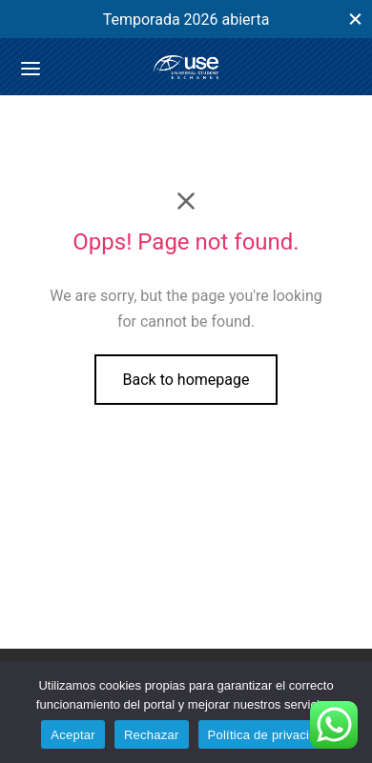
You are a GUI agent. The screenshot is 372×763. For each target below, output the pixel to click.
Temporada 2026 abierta (186, 19)
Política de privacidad (269, 735)
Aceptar (73, 735)
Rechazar (151, 735)
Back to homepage (186, 380)
